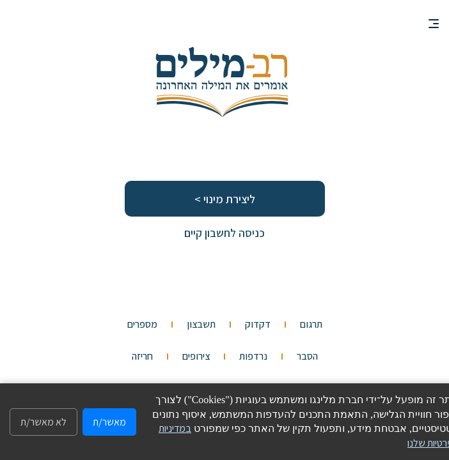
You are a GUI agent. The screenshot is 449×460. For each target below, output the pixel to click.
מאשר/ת (109, 422)
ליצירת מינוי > (224, 199)
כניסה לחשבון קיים (224, 233)
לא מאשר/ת (43, 422)
